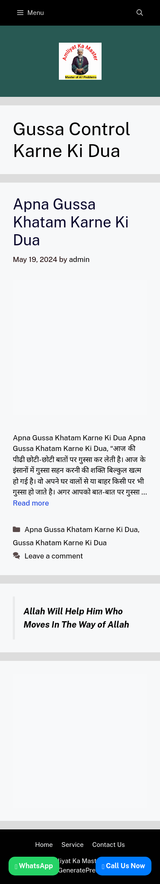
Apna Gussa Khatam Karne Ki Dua (71, 222)
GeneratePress (80, 870)
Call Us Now (123, 866)
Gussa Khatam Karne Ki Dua (60, 542)
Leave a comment (53, 556)
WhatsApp (34, 866)
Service (72, 844)
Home (43, 844)
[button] (139, 13)
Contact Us (108, 844)
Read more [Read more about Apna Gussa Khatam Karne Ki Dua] (31, 503)
